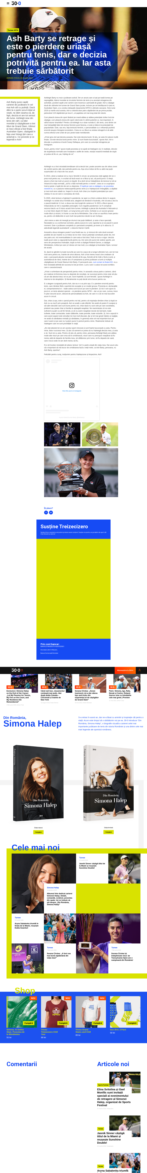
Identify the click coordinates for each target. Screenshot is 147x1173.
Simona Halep (53, 888)
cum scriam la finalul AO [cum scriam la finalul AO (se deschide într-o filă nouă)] (103, 262)
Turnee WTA (13, 30)
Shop (25, 990)
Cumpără (38, 832)
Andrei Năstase (87, 702)
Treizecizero (109, 1108)
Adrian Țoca (13, 78)
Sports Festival (103, 1085)
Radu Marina (54, 702)
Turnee (82, 858)
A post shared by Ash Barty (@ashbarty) (71, 417)
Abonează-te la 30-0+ (125, 670)
